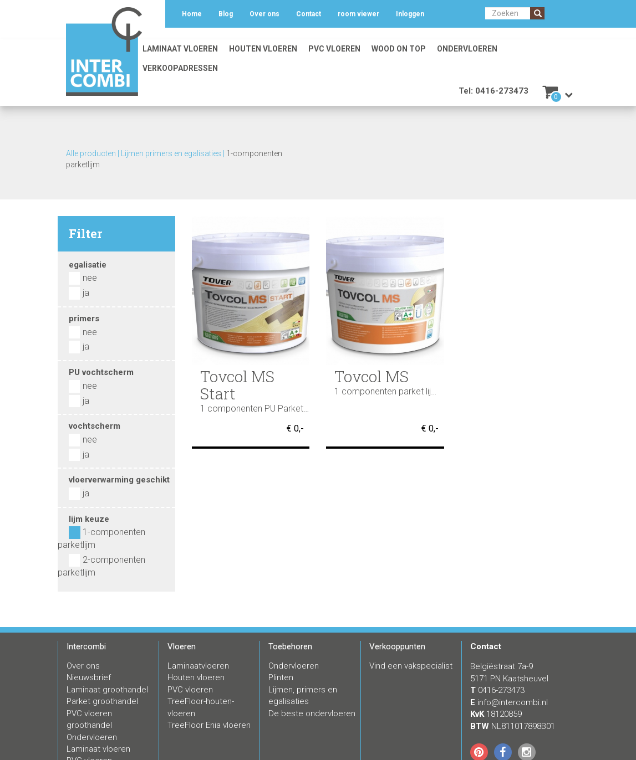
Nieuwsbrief (89, 677)
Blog (225, 14)
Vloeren (181, 646)
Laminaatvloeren (198, 666)
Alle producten (91, 153)
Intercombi (86, 646)
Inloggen (410, 14)
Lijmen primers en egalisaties (171, 153)
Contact (308, 14)
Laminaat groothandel (107, 690)
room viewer (358, 14)
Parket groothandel (102, 701)
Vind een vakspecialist (410, 666)
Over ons (264, 14)
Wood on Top (399, 48)
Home (192, 14)
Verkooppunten (397, 646)
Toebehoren (290, 646)
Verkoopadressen (180, 68)
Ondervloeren (467, 48)
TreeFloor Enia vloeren (209, 725)
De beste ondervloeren (311, 713)
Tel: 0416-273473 (493, 91)
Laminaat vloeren (180, 48)
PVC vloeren (334, 48)
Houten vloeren (263, 48)
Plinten (280, 677)
